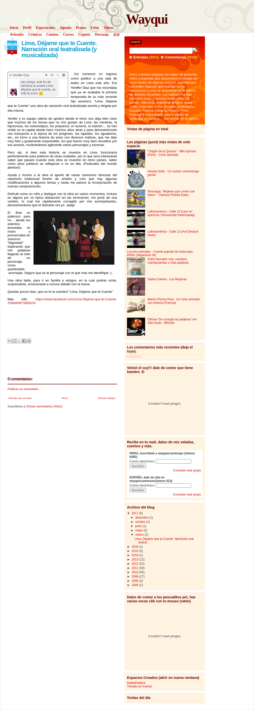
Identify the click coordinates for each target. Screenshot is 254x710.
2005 (135, 585)
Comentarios (175, 57)
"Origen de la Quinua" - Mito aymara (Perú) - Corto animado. (172, 153)
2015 (135, 551)
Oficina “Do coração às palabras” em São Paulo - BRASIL (172, 321)
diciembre (142, 517)
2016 (135, 546)
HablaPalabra (136, 683)
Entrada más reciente (20, 397)
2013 (135, 559)
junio (139, 526)
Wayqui (146, 19)
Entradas (140, 57)
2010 (135, 572)
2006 (135, 581)
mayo (139, 530)
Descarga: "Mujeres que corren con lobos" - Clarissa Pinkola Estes (171, 193)
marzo (140, 534)
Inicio (65, 397)
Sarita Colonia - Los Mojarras (167, 279)
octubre (140, 522)
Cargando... (135, 356)
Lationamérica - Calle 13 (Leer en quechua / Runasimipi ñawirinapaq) (171, 213)
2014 (135, 555)
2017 (135, 513)
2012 (135, 563)
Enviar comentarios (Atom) (44, 406)
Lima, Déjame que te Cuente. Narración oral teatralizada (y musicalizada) (59, 49)
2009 (135, 576)
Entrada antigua (106, 397)
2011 (135, 568)
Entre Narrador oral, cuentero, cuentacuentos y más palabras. (168, 260)
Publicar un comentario (23, 389)
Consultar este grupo (187, 470)
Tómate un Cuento (139, 686)
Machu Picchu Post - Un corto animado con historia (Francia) (174, 301)
